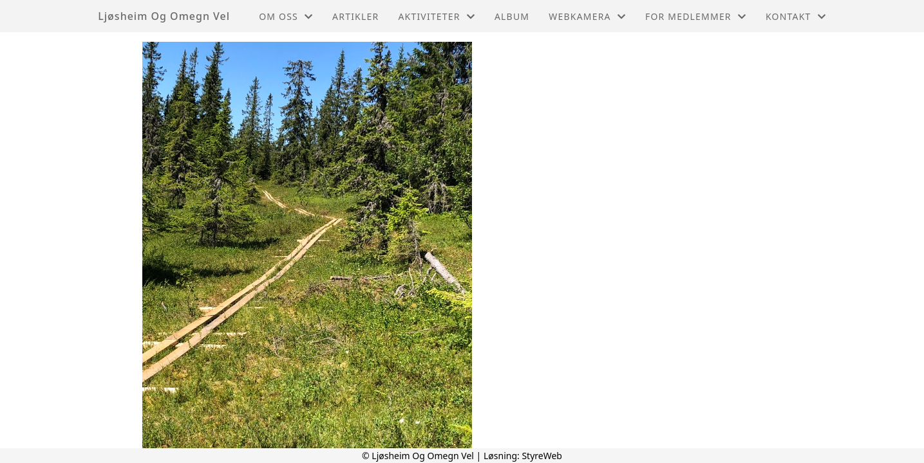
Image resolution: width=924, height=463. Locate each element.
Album (512, 16)
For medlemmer (695, 16)
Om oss (286, 16)
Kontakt (796, 16)
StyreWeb (542, 455)
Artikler (355, 16)
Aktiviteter (436, 16)
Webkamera (587, 16)
